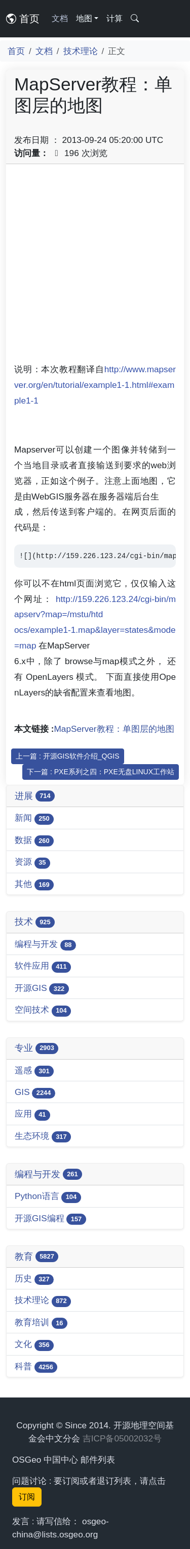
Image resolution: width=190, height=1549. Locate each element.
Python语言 (48, 1197)
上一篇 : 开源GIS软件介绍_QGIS (68, 756)
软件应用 (43, 966)
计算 (114, 18)
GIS (35, 1092)
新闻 (34, 818)
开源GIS (42, 988)
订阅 (27, 1496)
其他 (34, 884)
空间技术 (43, 1010)
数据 (34, 840)
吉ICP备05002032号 (122, 1438)
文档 (60, 18)
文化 (34, 1345)
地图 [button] (84, 18)
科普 (36, 1367)
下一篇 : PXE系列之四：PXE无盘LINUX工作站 (100, 772)
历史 (34, 1279)
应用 (32, 1114)
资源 (32, 862)
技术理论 (80, 51)
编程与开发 (45, 945)
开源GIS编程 (50, 1219)
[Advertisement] (95, 267)
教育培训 (41, 1323)
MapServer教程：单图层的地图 (114, 729)
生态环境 (43, 1136)
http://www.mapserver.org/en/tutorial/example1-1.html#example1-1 (95, 385)
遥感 (34, 1071)
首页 (23, 18)
